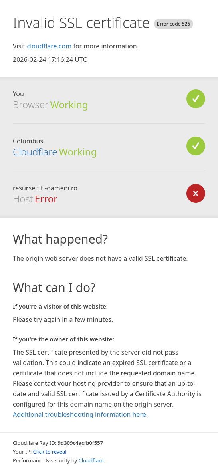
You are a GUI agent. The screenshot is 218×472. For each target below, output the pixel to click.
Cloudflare (35, 151)
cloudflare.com (49, 46)
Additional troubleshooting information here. (80, 414)
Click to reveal (50, 451)
